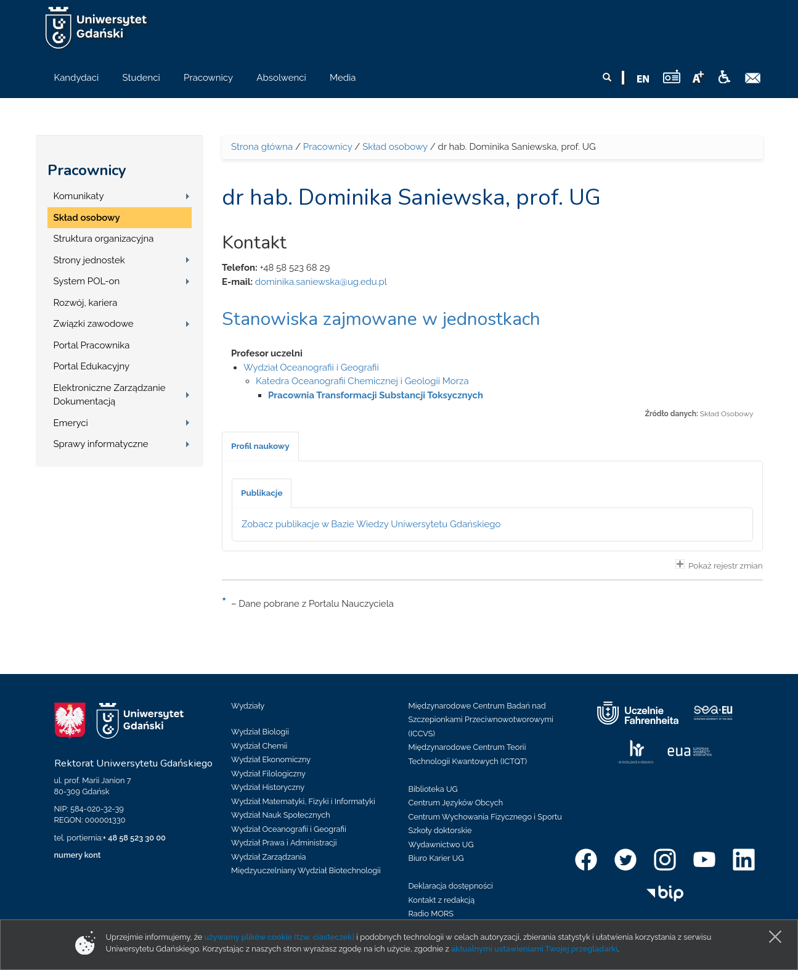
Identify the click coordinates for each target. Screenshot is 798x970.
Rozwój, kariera (86, 302)
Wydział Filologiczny (268, 773)
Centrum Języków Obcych (456, 802)
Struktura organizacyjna (104, 238)
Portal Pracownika (92, 345)
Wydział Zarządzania (268, 856)
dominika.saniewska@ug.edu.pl (321, 281)
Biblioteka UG (433, 789)
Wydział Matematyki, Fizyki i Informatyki (303, 801)
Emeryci (71, 423)
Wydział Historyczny (267, 787)
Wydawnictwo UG (441, 844)
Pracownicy (86, 170)
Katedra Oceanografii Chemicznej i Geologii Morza (362, 381)
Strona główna (262, 146)
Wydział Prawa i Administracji (284, 842)
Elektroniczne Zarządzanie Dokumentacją (110, 395)
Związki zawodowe (94, 323)
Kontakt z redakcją (442, 900)
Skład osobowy (87, 217)
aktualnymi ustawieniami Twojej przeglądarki (534, 948)
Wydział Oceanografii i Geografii (311, 367)
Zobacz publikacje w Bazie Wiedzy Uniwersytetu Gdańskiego (371, 524)
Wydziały (247, 705)
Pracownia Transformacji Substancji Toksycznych (375, 395)
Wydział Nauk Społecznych (280, 815)
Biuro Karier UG (436, 858)
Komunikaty (79, 196)
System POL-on (87, 281)
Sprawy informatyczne (101, 444)
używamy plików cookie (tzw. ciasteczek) (280, 937)
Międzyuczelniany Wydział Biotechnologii (306, 870)
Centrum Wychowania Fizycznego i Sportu (485, 816)
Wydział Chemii (259, 745)
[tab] (260, 446)
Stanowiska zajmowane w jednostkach (381, 319)
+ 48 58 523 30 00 (134, 837)
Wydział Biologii (260, 731)
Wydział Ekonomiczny (271, 759)
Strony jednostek (89, 260)
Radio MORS (431, 913)
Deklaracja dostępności (451, 885)
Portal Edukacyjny (92, 366)
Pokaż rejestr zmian (719, 564)
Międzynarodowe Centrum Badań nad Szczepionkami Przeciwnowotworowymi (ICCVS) (481, 719)
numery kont (77, 855)
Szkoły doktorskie (440, 830)
